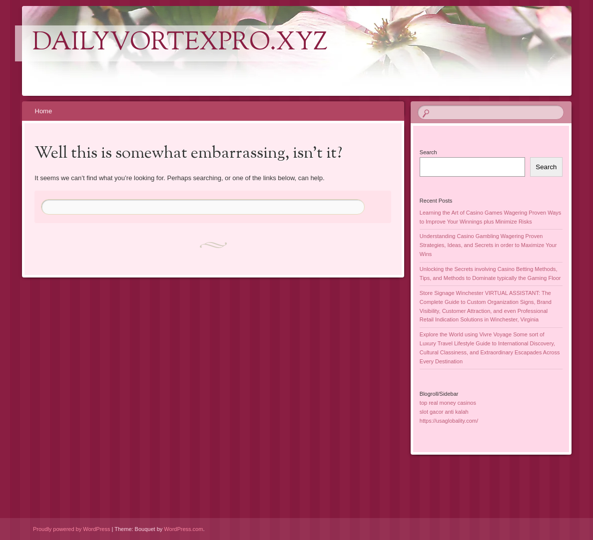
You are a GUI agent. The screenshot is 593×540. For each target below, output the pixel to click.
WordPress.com (183, 529)
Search (428, 152)
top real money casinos (448, 403)
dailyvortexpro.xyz (180, 43)
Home (43, 111)
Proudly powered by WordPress (71, 529)
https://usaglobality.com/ (449, 421)
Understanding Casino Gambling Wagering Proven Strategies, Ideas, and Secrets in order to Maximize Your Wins (488, 245)
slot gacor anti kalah (444, 412)
